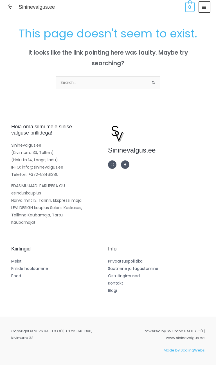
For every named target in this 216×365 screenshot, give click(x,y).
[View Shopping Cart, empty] (189, 7)
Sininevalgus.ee (37, 7)
